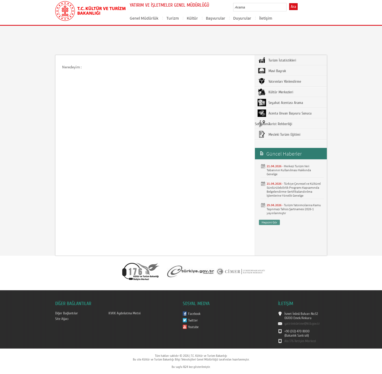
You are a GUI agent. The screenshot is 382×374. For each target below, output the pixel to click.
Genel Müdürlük (144, 18)
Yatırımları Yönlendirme (279, 81)
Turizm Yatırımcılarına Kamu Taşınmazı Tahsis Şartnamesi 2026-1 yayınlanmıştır (294, 209)
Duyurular (242, 18)
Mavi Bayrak (272, 70)
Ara (293, 6)
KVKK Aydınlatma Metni (124, 313)
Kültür (192, 18)
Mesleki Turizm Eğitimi (279, 134)
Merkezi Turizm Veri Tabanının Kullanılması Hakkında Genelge (289, 170)
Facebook (194, 314)
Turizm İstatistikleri (277, 60)
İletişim (265, 18)
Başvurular (215, 18)
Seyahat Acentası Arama (280, 102)
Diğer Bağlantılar (66, 313)
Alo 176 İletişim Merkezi (300, 341)
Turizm (172, 18)
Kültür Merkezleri (275, 92)
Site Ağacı (61, 319)
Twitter (193, 320)
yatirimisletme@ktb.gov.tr (302, 324)
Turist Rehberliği (275, 123)
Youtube (193, 327)
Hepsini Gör (269, 222)
